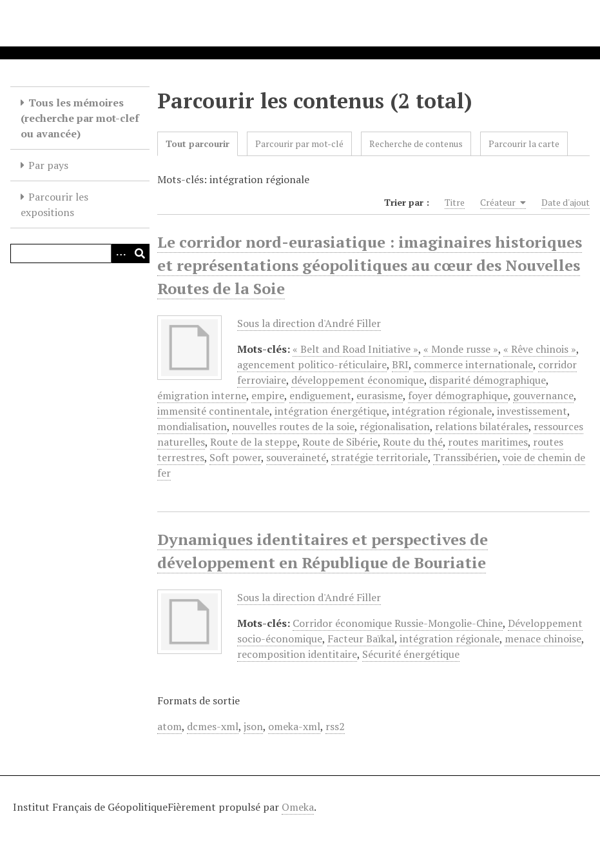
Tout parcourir (197, 143)
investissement (532, 411)
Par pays (48, 165)
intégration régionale (442, 411)
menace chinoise (543, 638)
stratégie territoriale (379, 457)
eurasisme (379, 395)
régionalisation (395, 426)
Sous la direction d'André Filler (309, 323)
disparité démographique (487, 380)
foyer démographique (458, 395)
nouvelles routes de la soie (293, 426)
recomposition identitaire (297, 654)
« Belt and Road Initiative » (355, 349)
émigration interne (201, 395)
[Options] (120, 253)
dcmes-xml (212, 726)
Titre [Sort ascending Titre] (455, 202)
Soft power (235, 457)
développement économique (357, 380)
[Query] (80, 253)
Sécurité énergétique (411, 654)
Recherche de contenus (416, 143)
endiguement (320, 395)
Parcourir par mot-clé (299, 143)
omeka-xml (294, 726)
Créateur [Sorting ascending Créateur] (503, 202)
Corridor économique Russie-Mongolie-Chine (398, 623)
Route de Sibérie (340, 442)
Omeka (298, 807)
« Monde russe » (460, 349)
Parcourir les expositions (54, 204)
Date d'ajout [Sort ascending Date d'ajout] (565, 202)
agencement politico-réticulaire (312, 364)
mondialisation (192, 426)
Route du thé (413, 442)
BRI (400, 364)
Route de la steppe (253, 442)
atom (169, 726)
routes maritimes (488, 442)
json (253, 726)
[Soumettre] (140, 253)
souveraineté (296, 457)
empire (267, 395)
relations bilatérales (481, 426)
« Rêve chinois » (539, 349)
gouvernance (543, 395)
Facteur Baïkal (360, 638)
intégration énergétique (331, 411)
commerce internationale (473, 364)
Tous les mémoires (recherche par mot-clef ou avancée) (80, 118)
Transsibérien (465, 457)
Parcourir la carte (524, 143)
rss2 (335, 726)
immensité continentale (213, 411)
